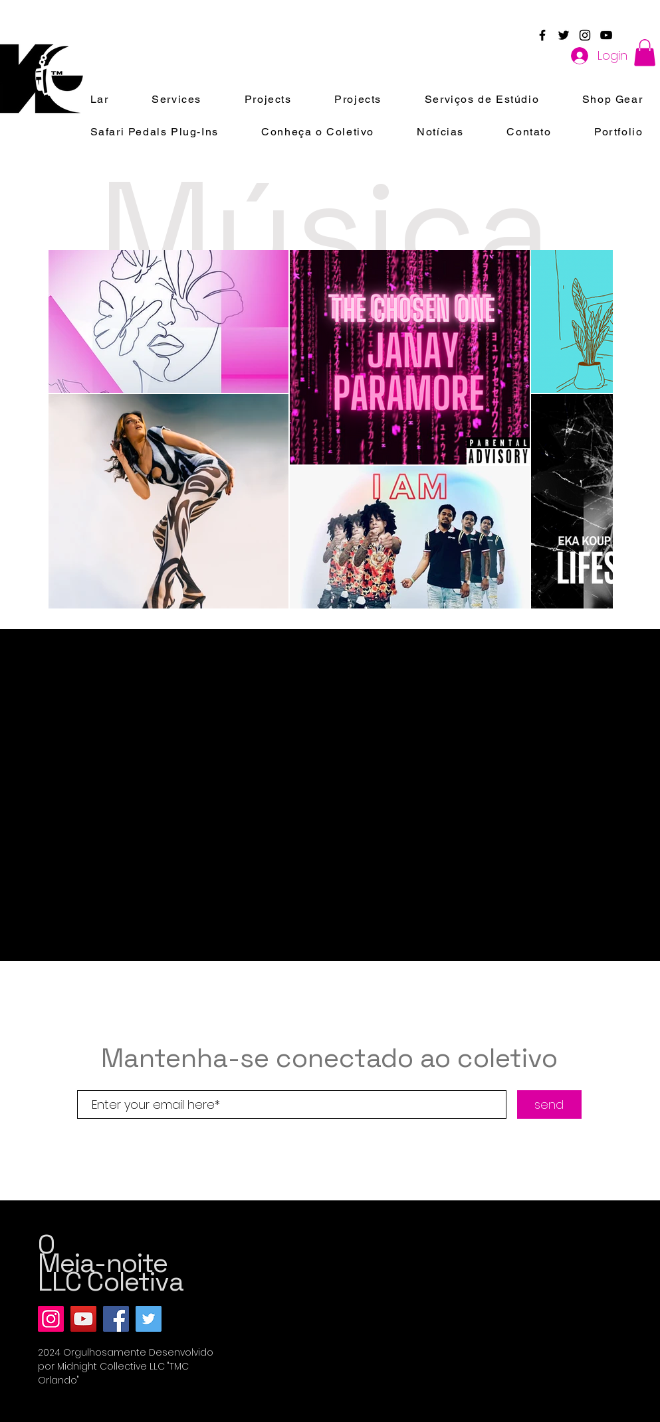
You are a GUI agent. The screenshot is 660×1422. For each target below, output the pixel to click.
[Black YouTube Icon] (606, 35)
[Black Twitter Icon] (563, 35)
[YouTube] (83, 1319)
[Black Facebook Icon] (542, 35)
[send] (549, 1104)
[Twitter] (149, 1319)
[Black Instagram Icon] (585, 35)
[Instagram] (51, 1319)
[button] (644, 52)
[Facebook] (116, 1319)
